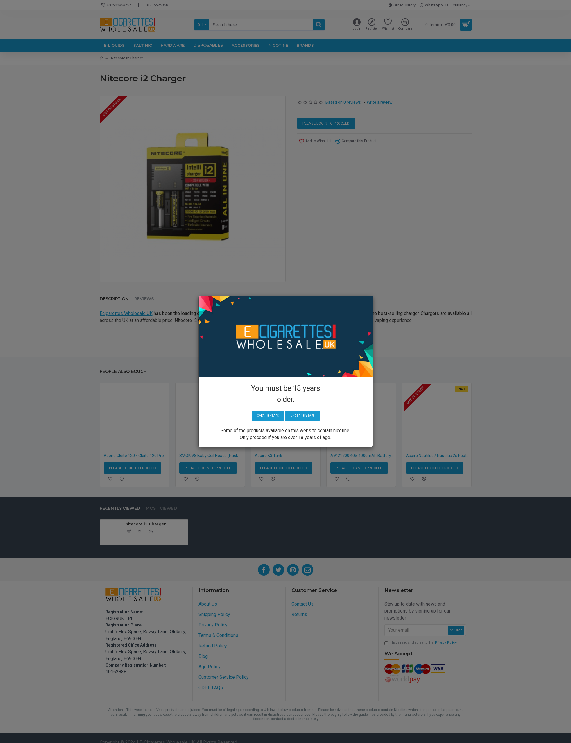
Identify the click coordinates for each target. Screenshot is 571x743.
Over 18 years (265, 416)
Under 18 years (304, 416)
